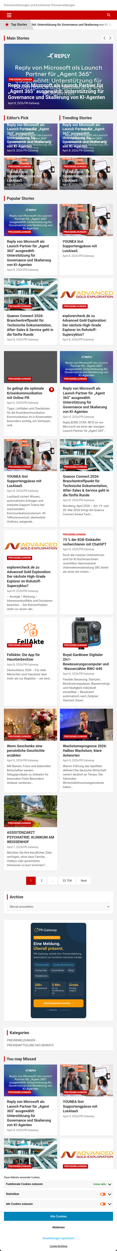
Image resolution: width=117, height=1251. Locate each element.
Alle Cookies (58, 1216)
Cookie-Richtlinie (58, 1246)
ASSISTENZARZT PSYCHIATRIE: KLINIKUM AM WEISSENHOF (30, 837)
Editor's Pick (18, 117)
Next (84, 880)
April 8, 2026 (15, 103)
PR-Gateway (31, 103)
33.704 (67, 880)
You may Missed (21, 1059)
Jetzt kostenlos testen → (58, 1003)
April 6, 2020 (14, 402)
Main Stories (18, 38)
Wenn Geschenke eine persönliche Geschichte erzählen (26, 750)
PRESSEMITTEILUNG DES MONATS (30, 1045)
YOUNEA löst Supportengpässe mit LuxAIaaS (24, 176)
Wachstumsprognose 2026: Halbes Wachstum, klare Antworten (85, 750)
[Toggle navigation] (9, 15)
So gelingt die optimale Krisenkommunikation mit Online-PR (25, 393)
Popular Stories (20, 198)
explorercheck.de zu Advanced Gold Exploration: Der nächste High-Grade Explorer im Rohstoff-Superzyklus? (84, 325)
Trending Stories (77, 117)
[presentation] (104, 38)
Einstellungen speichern (58, 1238)
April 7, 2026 (14, 847)
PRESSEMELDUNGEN (20, 79)
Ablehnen (58, 1227)
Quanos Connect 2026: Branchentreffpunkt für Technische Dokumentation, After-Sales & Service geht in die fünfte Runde (30, 325)
